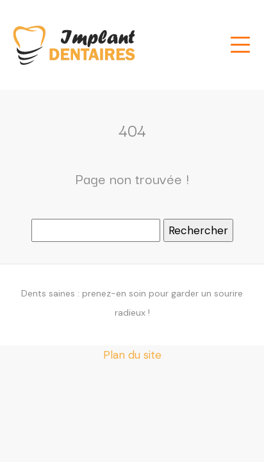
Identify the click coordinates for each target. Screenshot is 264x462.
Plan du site (132, 355)
